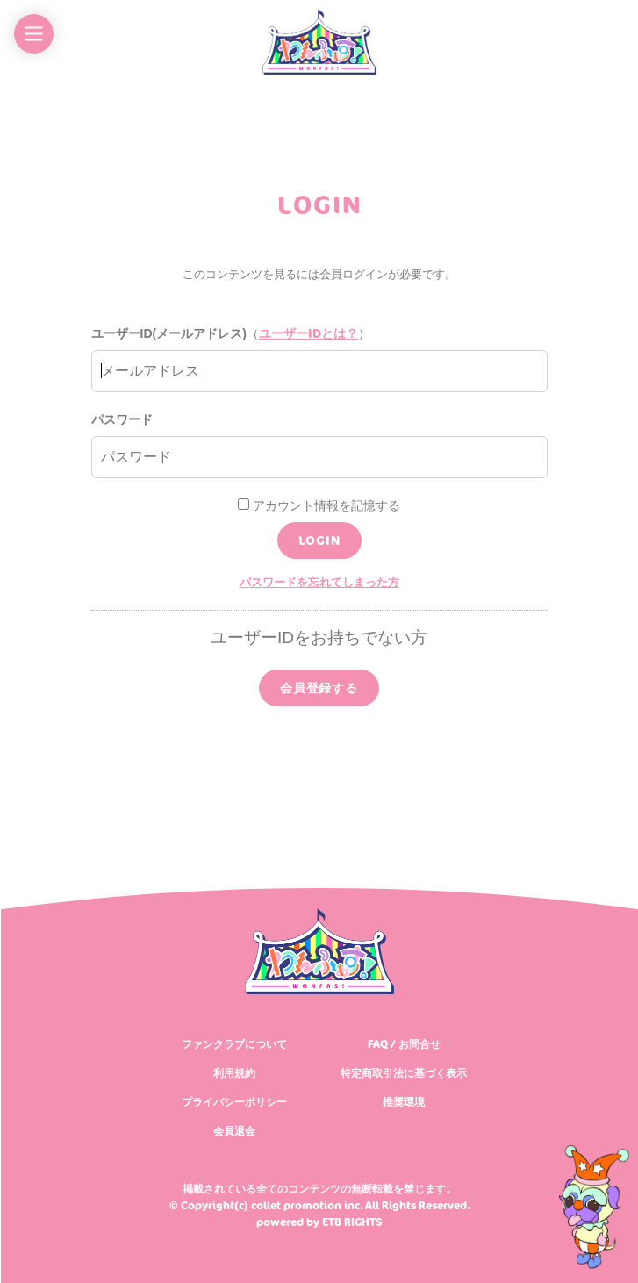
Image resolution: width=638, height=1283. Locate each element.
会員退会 (234, 1130)
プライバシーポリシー (234, 1101)
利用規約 (234, 1072)
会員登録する (319, 687)
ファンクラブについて (234, 1043)
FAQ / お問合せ (404, 1043)
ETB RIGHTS (352, 1222)
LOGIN (319, 540)
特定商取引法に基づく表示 (404, 1072)
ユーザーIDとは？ (308, 333)
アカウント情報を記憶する (319, 505)
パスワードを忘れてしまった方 (319, 582)
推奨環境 (404, 1101)
